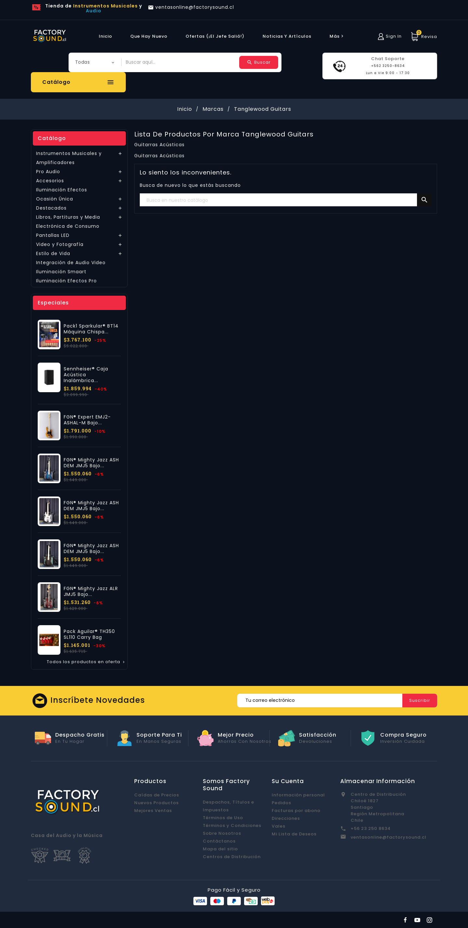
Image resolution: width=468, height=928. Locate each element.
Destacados (51, 208)
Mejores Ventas (153, 810)
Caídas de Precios (156, 795)
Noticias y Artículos (287, 36)
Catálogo (52, 138)
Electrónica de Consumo (67, 226)
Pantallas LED (53, 235)
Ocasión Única (54, 199)
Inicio (105, 36)
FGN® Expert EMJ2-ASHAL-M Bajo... (87, 420)
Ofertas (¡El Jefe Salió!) (215, 36)
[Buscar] (286, 200)
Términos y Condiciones (232, 825)
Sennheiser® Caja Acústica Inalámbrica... (86, 374)
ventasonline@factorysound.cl (388, 837)
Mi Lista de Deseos (294, 834)
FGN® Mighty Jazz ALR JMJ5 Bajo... (91, 591)
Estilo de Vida (53, 253)
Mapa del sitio (220, 849)
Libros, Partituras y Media (68, 217)
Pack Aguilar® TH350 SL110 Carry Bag (89, 634)
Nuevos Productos (156, 803)
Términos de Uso (223, 818)
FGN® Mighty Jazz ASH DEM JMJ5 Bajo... (91, 463)
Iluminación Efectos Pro (66, 280)
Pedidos (281, 803)
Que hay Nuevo (148, 36)
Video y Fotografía (60, 244)
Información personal (298, 795)
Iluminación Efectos (61, 190)
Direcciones (286, 818)
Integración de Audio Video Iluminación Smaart (71, 267)
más (337, 36)
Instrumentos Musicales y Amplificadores (69, 158)
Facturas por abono (296, 810)
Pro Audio (48, 171)
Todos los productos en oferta (86, 662)
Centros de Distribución (232, 857)
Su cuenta (288, 781)
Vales (278, 826)
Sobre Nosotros (222, 833)
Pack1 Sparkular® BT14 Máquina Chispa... (91, 329)
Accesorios (50, 180)
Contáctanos (219, 841)
